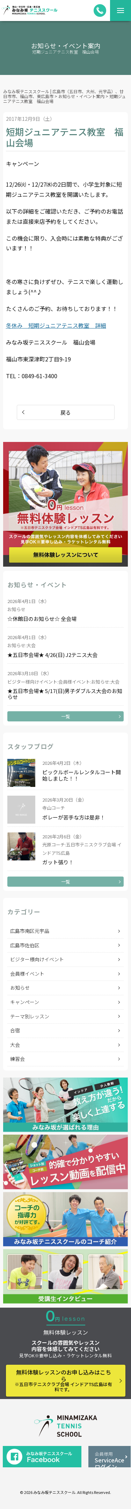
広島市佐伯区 (24, 945)
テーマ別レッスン (29, 1016)
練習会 (17, 1058)
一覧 (65, 716)
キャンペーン (24, 1001)
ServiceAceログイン (109, 1459)
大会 (15, 1044)
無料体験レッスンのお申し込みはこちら (63, 1380)
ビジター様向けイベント (37, 959)
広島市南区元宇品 (29, 930)
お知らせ (20, 987)
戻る (65, 412)
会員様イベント (27, 973)
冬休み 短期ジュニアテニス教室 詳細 (56, 325)
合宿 (15, 1030)
